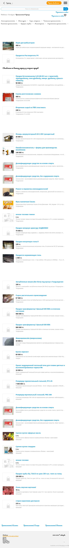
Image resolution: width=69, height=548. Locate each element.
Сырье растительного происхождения (31, 295)
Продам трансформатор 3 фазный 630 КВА (33, 325)
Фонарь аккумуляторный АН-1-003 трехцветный (35, 134)
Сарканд (8, 3)
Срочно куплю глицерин (25, 446)
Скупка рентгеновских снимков (28, 94)
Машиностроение (39, 24)
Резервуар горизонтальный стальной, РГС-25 (34, 381)
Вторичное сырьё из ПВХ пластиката (31, 107)
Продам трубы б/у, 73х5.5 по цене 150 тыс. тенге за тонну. (39, 474)
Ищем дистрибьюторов (25, 43)
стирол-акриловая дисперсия (27, 501)
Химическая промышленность (9, 24)
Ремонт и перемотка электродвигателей (32, 189)
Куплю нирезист (22, 352)
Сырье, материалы (34, 21)
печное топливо (22, 460)
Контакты (5, 540)
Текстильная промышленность (51, 21)
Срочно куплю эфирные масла (28, 433)
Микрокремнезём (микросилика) (29, 338)
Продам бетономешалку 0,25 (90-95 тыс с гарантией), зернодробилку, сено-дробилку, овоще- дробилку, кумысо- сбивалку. (39, 78)
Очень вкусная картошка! (26, 487)
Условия (4, 537)
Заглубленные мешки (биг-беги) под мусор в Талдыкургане (39, 282)
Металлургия (22, 21)
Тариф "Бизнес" (6, 543)
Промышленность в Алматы (10, 525)
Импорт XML (6, 541)
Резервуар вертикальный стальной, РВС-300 (34, 395)
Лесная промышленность (8, 21)
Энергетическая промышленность (56, 24)
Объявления (4, 14)
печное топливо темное (25, 214)
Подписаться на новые (62, 12)
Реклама (4, 539)
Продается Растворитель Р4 (27, 55)
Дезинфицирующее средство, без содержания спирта (37, 176)
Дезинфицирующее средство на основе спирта (35, 163)
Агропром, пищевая (26, 24)
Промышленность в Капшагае (53, 525)
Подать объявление (53, 3)
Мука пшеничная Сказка (25, 202)
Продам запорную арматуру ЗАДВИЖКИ (32, 228)
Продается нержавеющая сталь (28, 255)
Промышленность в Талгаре (31, 525)
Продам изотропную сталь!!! (27, 242)
